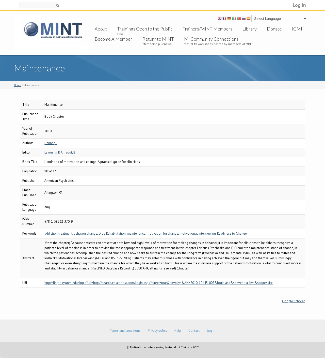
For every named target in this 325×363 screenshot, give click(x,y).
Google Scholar (293, 301)
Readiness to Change (232, 233)
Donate (274, 28)
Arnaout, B (68, 152)
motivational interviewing (198, 233)
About (101, 28)
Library (249, 28)
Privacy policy (157, 330)
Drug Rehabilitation (112, 233)
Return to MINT (158, 38)
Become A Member (113, 38)
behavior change (85, 233)
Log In (211, 330)
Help (177, 330)
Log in (299, 5)
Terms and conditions (125, 330)
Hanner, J (50, 143)
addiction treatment (58, 233)
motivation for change (162, 233)
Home (17, 85)
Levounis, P (51, 152)
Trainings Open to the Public (144, 28)
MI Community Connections (211, 38)
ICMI (297, 28)
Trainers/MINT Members (207, 28)
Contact (194, 330)
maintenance (136, 233)
